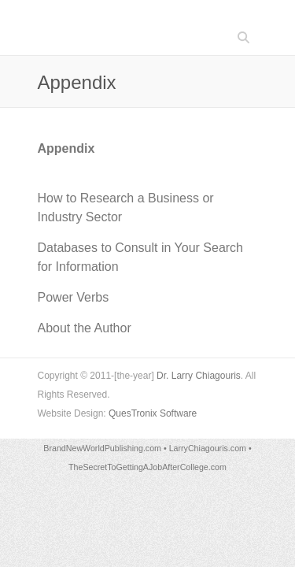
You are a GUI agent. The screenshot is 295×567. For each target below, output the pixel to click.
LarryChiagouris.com (207, 448)
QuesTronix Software (153, 413)
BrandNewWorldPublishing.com (102, 448)
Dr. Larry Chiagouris (199, 375)
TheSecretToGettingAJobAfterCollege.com (147, 467)
